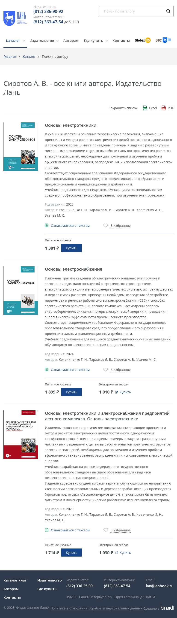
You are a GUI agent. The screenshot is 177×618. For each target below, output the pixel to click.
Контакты (121, 40)
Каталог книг (15, 580)
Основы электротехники (70, 125)
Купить (71, 248)
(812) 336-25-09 (79, 585)
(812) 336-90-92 (48, 11)
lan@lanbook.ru (160, 585)
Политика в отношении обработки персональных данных (96, 608)
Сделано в (158, 608)
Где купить (94, 40)
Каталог (13, 40)
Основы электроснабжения (73, 269)
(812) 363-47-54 (48, 21)
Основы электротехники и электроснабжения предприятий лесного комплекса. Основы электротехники (107, 415)
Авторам (71, 40)
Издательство (42, 40)
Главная (9, 56)
